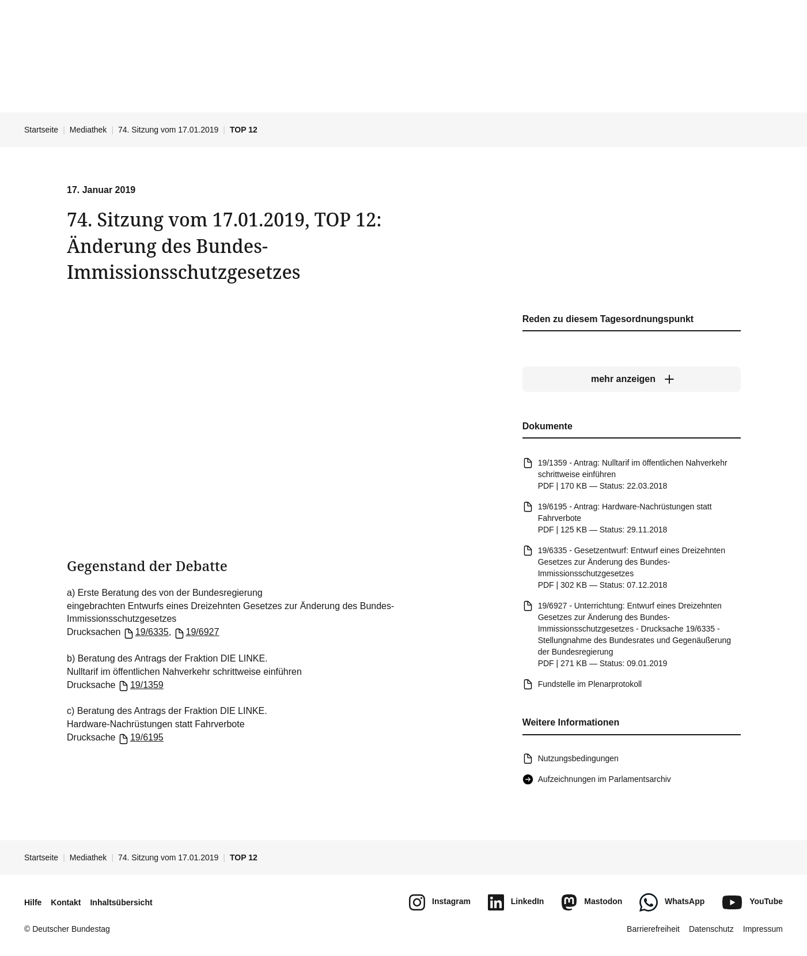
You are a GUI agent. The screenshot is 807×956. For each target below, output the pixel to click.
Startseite (41, 129)
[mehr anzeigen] (631, 379)
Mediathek (88, 129)
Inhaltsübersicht (121, 902)
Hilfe (32, 902)
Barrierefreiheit (653, 929)
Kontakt (66, 902)
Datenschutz (711, 929)
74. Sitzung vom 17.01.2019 (168, 129)
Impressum (763, 929)
